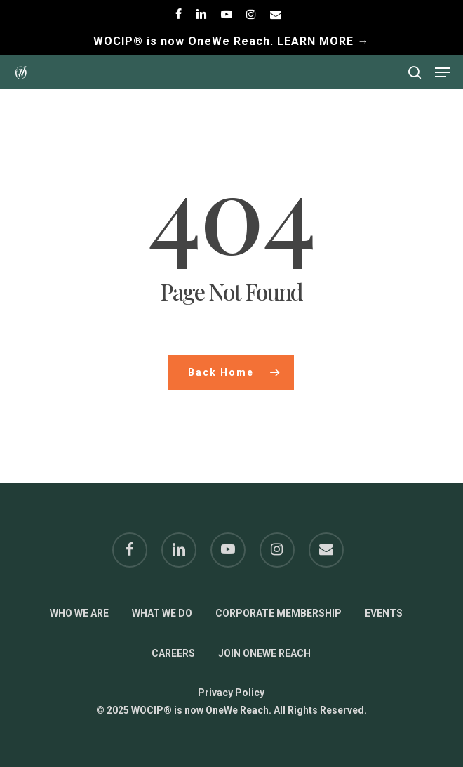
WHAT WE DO (162, 613)
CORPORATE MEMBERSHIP (278, 613)
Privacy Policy (231, 692)
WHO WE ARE (79, 613)
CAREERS (173, 653)
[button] (442, 72)
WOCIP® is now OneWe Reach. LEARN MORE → (231, 41)
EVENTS (384, 613)
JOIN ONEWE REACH (264, 653)
